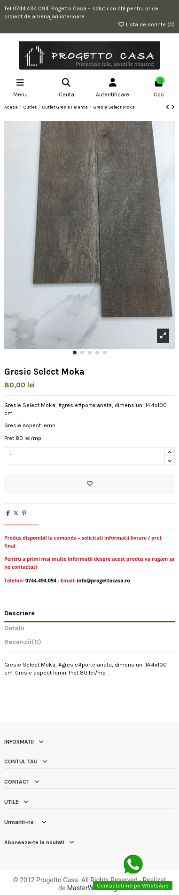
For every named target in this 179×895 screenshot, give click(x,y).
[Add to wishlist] (89, 484)
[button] (75, 352)
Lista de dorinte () (146, 24)
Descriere (19, 613)
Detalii (14, 628)
